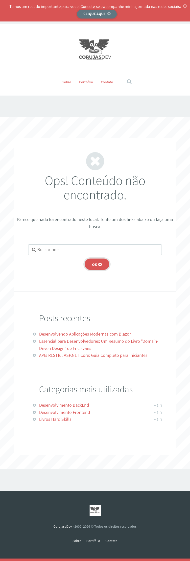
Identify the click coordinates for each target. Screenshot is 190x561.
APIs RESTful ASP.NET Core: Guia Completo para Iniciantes (93, 355)
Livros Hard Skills (55, 419)
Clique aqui (94, 13)
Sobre (66, 82)
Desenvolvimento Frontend (64, 412)
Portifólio (86, 82)
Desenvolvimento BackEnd (64, 405)
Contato (107, 82)
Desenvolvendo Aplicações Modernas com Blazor (85, 334)
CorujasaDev (62, 526)
